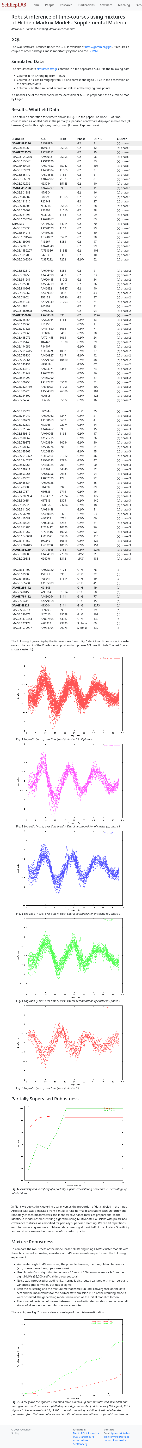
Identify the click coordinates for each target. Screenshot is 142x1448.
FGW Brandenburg (83, 1436)
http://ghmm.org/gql (98, 47)
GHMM (93, 51)
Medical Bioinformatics (86, 1433)
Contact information (115, 1440)
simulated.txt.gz (47, 69)
